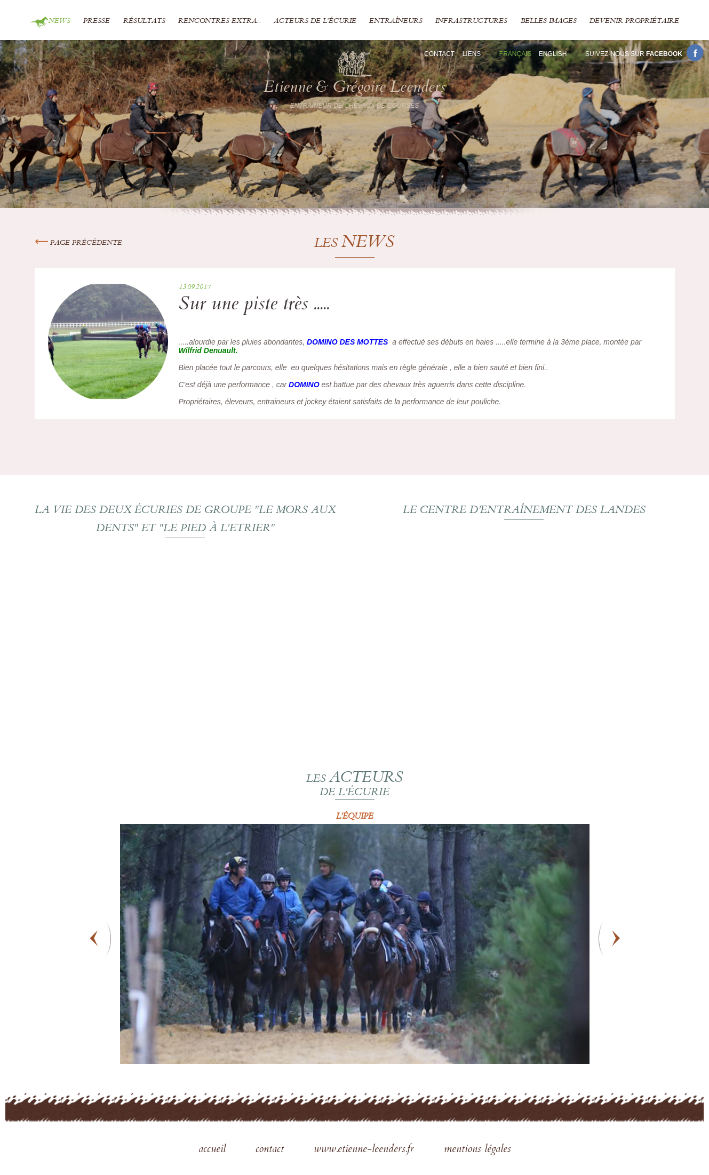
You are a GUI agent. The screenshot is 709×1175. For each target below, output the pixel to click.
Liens (472, 54)
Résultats (144, 21)
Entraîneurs (396, 21)
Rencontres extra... (219, 21)
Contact (439, 54)
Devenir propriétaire (634, 21)
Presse (96, 21)
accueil (213, 1150)
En (553, 54)
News (59, 21)
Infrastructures (471, 21)
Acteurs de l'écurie (315, 21)
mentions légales (477, 1150)
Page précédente (78, 243)
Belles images (549, 21)
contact (271, 1150)
